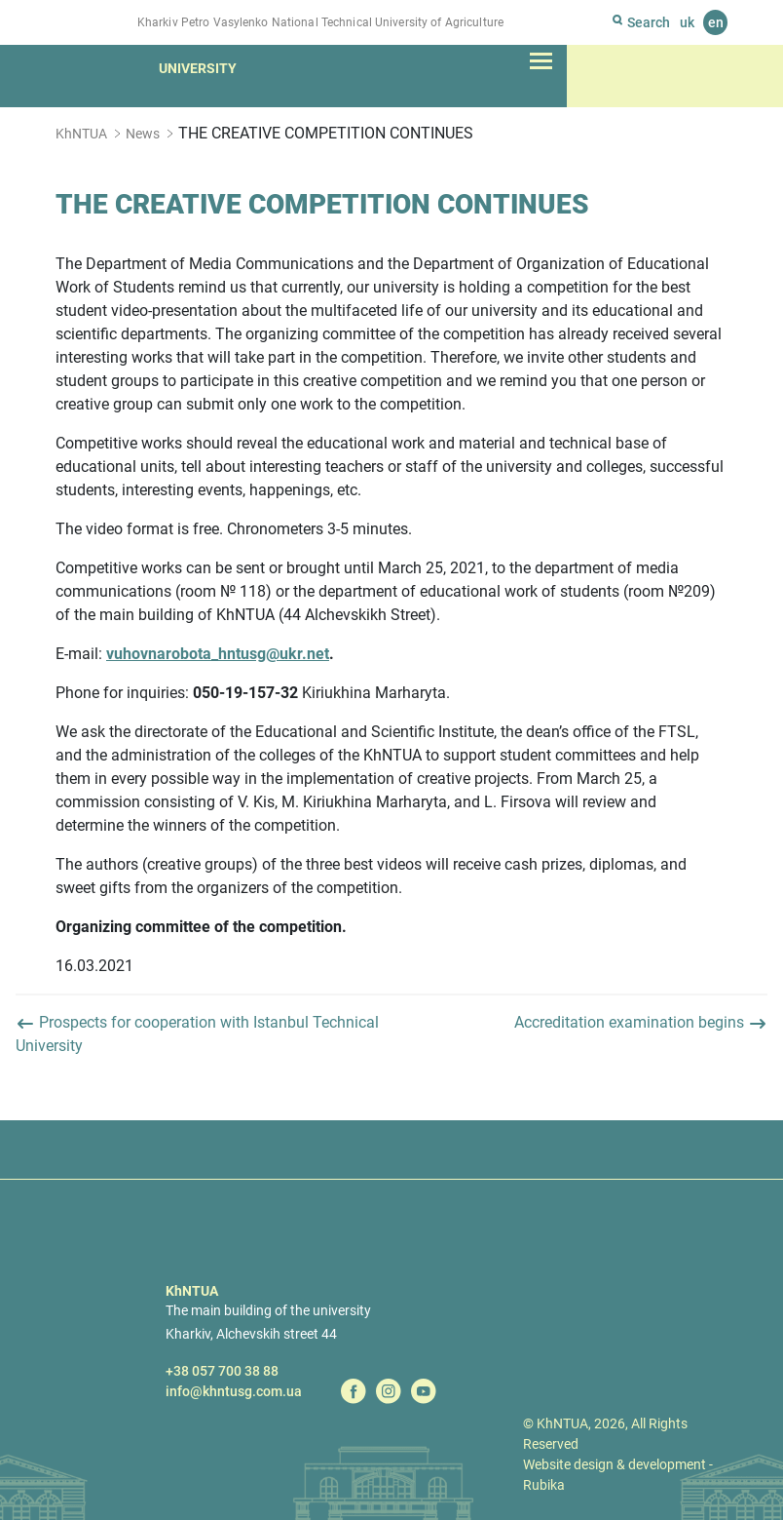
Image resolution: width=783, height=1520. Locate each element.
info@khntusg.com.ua (234, 1391)
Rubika (544, 1485)
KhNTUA (81, 133)
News (143, 133)
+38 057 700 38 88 (222, 1371)
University (198, 68)
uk (687, 22)
